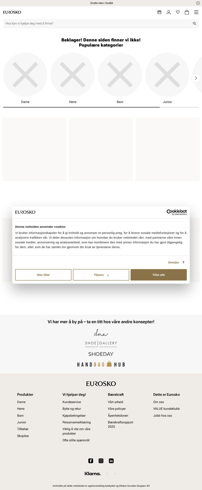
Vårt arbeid (115, 402)
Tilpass (101, 274)
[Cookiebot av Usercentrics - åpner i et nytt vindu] (169, 212)
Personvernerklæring (77, 422)
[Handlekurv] (186, 12)
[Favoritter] (177, 12)
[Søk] (194, 23)
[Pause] (198, 3)
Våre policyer (117, 409)
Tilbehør (22, 429)
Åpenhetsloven (118, 415)
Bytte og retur (72, 409)
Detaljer (173, 262)
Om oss (158, 402)
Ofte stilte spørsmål (76, 440)
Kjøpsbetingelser (74, 415)
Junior (21, 422)
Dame (21, 402)
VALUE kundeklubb (166, 409)
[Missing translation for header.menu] (196, 12)
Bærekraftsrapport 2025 (120, 424)
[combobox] (98, 23)
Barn (20, 415)
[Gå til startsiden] (12, 12)
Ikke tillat (43, 274)
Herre (20, 409)
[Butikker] (159, 12)
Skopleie (23, 436)
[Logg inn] (168, 12)
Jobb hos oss (162, 415)
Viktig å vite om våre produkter (76, 431)
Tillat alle (158, 274)
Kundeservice (72, 402)
